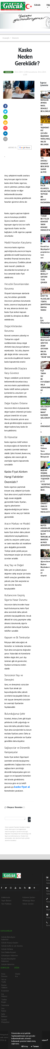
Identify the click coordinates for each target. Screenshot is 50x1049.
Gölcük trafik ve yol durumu (12, 946)
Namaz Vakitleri (4, 986)
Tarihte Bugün (4, 1000)
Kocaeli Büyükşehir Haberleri (8, 959)
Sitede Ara (17, 975)
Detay (24, 1046)
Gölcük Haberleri (7, 964)
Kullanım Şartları (29, 897)
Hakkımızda (5, 897)
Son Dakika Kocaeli (8, 952)
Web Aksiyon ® (42, 1040)
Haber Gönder (28, 904)
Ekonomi (15, 38)
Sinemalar (5, 1005)
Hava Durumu (4, 975)
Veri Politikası (6, 904)
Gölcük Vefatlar (7, 949)
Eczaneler (5, 991)
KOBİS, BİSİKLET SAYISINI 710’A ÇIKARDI (44, 277)
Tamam (35, 1046)
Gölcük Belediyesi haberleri (8, 938)
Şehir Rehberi (4, 1015)
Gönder (30, 819)
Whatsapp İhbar (29, 900)
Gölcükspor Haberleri (9, 955)
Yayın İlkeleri (6, 900)
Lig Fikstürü (4, 995)
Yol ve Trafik (3, 980)
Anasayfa (6, 38)
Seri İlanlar (3, 1009)
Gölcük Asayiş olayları (9, 942)
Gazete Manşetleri (5, 1020)
